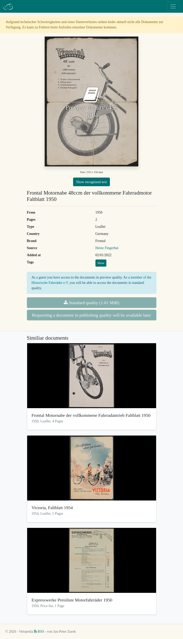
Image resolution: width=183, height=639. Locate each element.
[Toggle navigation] (173, 6)
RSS (39, 631)
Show (101, 263)
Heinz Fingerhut (107, 248)
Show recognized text (91, 182)
